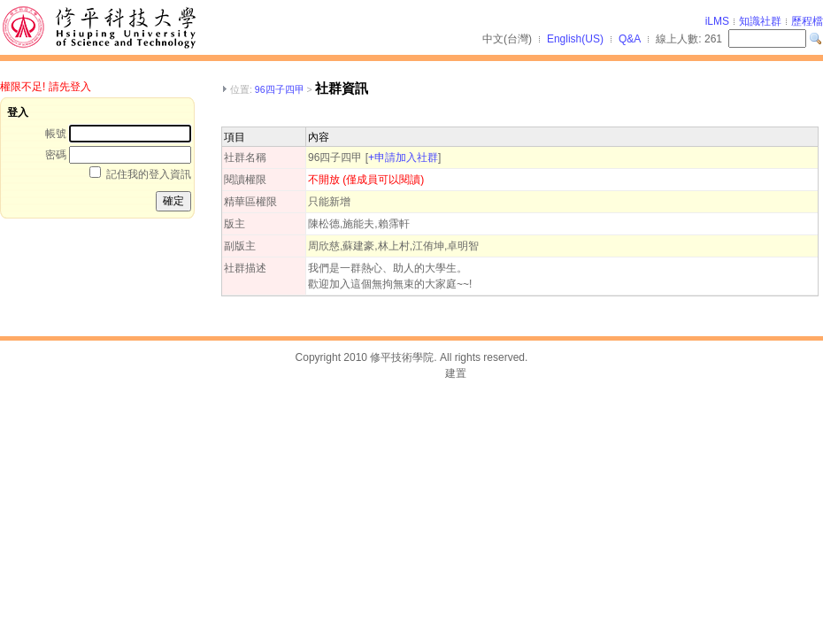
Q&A (630, 39)
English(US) (575, 39)
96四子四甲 (279, 89)
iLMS (717, 21)
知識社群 (760, 21)
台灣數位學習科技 (399, 373)
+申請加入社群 (403, 157)
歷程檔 (807, 21)
